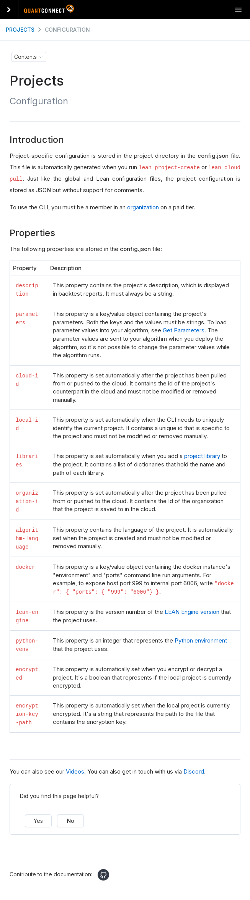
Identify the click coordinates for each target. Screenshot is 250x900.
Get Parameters (183, 329)
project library (202, 455)
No (70, 817)
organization (143, 207)
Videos (75, 768)
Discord (193, 768)
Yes (38, 817)
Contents (25, 56)
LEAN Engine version (192, 609)
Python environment (201, 638)
